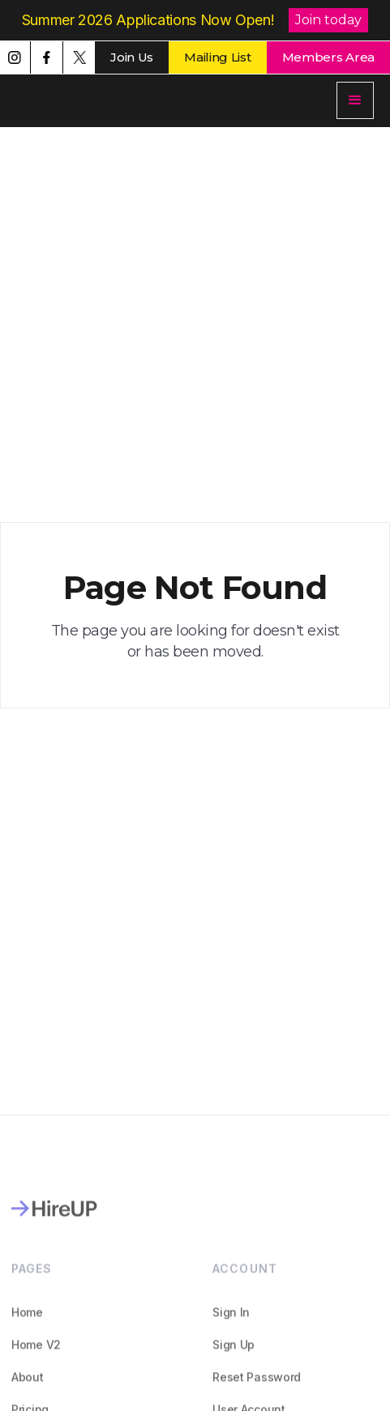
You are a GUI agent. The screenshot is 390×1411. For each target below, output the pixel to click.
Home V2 (36, 1354)
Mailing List (217, 57)
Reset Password (257, 1386)
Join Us (131, 57)
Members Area (328, 57)
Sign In (232, 1321)
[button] (355, 100)
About (27, 1386)
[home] (109, 101)
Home (27, 1321)
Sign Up (234, 1354)
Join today (328, 20)
